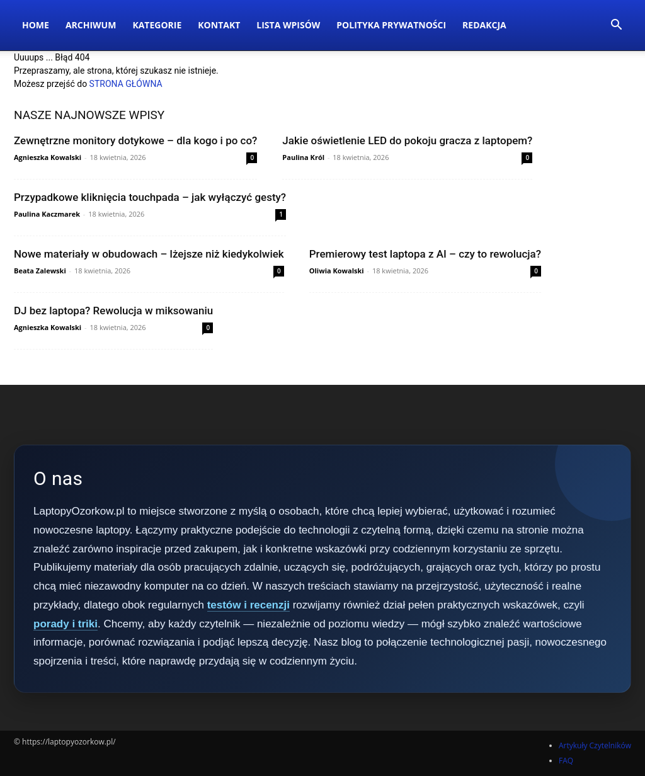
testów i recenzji (248, 605)
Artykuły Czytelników (595, 745)
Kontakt (219, 25)
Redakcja (484, 25)
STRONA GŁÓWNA (126, 84)
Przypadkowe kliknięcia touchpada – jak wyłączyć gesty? (150, 197)
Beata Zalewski (40, 270)
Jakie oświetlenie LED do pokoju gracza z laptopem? (407, 140)
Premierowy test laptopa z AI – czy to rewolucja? (425, 254)
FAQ (566, 760)
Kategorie (156, 25)
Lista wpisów (288, 25)
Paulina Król (303, 157)
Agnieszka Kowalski (47, 157)
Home (35, 25)
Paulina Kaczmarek (47, 214)
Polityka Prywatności (391, 25)
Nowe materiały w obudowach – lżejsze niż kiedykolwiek (149, 254)
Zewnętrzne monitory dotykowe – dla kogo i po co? (135, 140)
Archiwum (91, 25)
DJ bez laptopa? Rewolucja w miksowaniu (113, 310)
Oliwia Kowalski (336, 270)
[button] (616, 26)
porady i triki (65, 624)
